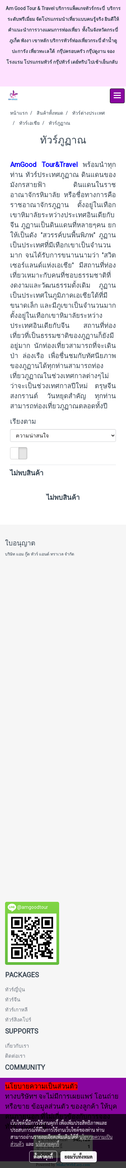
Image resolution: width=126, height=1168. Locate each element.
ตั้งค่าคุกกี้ (43, 1157)
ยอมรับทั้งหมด (79, 1157)
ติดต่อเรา (15, 1056)
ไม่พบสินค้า (26, 473)
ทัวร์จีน (12, 1000)
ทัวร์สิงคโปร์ (18, 1020)
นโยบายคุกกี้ (47, 1144)
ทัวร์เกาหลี (16, 1010)
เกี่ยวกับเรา (17, 1046)
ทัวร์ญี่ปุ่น (15, 990)
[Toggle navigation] (117, 96)
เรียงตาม (25, 421)
